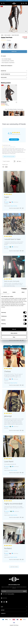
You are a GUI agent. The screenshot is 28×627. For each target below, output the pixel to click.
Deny (14, 337)
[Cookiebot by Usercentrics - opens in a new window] (21, 289)
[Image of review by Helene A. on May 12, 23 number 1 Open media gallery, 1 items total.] (14, 224)
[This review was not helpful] (22, 208)
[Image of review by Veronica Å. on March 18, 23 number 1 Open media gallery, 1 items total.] (14, 488)
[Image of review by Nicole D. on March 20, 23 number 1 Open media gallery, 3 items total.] (14, 356)
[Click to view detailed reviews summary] (9, 156)
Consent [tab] (5, 292)
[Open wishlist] (23, 3)
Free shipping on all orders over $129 (14, 0)
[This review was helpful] (20, 208)
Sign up (24, 591)
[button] (5, 113)
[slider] (14, 19)
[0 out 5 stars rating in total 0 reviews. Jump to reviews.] (6, 40)
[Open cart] (26, 3)
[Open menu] (1, 3)
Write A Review (14, 139)
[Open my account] (22, 3)
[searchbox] (7, 161)
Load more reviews (14, 566)
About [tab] (23, 292)
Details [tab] (14, 292)
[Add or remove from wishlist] (26, 31)
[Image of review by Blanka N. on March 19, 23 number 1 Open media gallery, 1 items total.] (14, 401)
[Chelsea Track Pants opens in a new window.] (13, 205)
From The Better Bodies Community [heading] (14, 109)
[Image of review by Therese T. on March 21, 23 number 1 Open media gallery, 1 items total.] (14, 266)
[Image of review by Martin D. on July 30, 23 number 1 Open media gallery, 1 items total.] (14, 182)
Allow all (14, 329)
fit (3, 166)
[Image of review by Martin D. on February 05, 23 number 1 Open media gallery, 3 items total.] (14, 533)
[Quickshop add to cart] (16, 102)
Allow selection (14, 333)
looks (6, 166)
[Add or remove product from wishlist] (16, 85)
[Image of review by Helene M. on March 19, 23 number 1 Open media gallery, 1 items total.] (14, 446)
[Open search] (4, 3)
